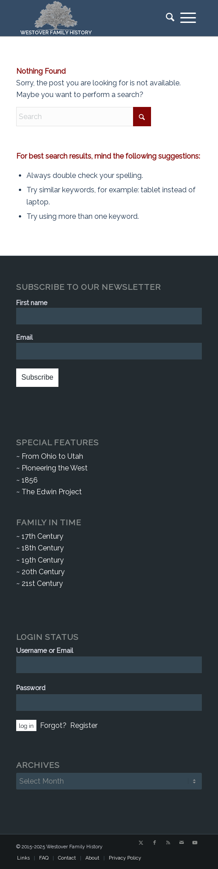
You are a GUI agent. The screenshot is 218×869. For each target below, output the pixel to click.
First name (31, 302)
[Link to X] (141, 843)
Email (24, 337)
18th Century (43, 548)
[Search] (167, 18)
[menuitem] (167, 18)
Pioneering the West (55, 468)
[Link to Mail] (181, 843)
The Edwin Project (52, 492)
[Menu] (188, 18)
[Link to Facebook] (154, 843)
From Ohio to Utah (52, 456)
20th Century (43, 572)
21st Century (42, 583)
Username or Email (44, 650)
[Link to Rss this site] (168, 843)
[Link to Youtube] (195, 843)
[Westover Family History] (90, 18)
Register (84, 725)
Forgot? (53, 725)
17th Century (42, 536)
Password (30, 688)
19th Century (43, 560)
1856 (30, 480)
